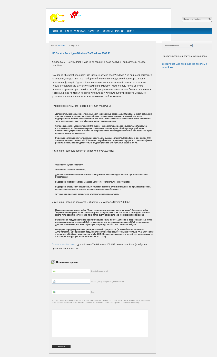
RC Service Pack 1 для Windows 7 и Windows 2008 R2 (81, 53)
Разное (119, 31)
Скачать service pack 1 (64, 244)
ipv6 (120, 36)
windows (79, 31)
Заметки (93, 31)
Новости (107, 31)
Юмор (130, 31)
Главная (57, 31)
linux (68, 31)
